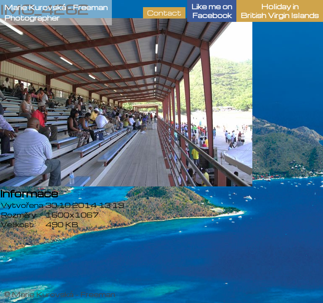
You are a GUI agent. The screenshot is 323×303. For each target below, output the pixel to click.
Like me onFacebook (211, 11)
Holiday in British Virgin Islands (280, 11)
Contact (164, 12)
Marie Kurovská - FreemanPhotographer (56, 12)
